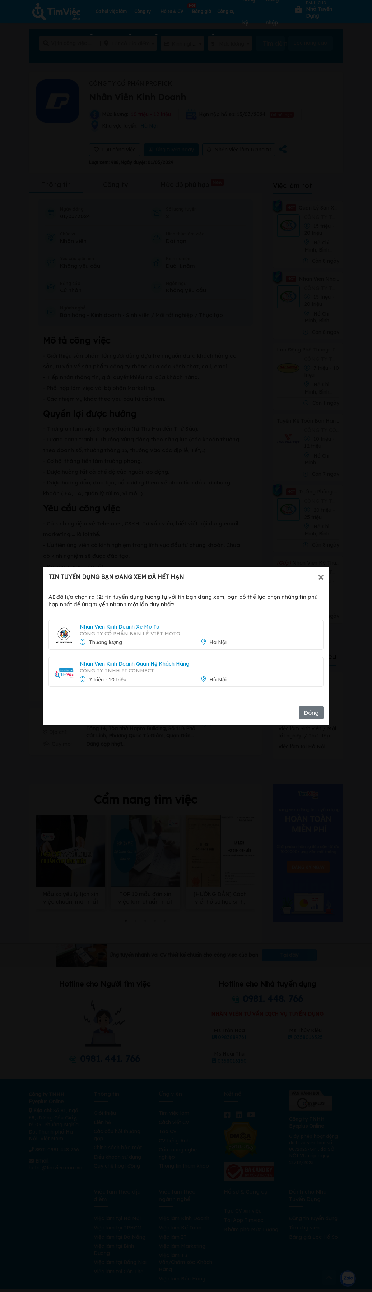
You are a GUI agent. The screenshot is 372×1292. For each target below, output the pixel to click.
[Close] (321, 577)
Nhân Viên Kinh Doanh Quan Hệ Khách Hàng (134, 664)
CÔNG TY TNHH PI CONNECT (117, 670)
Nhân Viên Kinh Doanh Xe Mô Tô (119, 627)
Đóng (311, 712)
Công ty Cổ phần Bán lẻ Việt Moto (130, 633)
